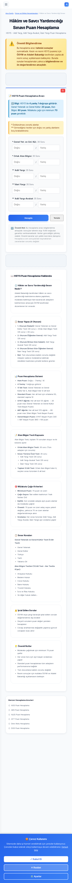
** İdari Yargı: (23, 184)
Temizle (57, 218)
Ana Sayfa (9, 13)
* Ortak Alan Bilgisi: (26, 156)
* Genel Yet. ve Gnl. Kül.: (28, 142)
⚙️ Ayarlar (36, 876)
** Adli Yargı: (22, 170)
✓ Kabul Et (36, 859)
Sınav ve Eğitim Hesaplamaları (26, 13)
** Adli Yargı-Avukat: (26, 198)
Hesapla (28, 218)
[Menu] (6, 4)
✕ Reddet (36, 867)
